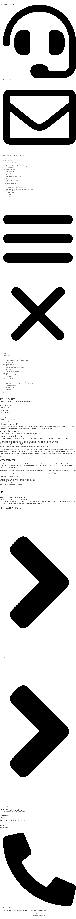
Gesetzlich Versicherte (12, 191)
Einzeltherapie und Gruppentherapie (16, 164)
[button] (38, 276)
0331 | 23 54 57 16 (10, 419)
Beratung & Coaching (9, 169)
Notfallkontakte (10, 167)
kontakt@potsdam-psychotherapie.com (15, 421)
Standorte (8, 182)
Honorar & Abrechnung (9, 184)
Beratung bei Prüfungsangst (13, 176)
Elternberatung (10, 171)
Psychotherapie (7, 160)
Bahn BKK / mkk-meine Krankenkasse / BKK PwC (19, 189)
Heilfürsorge (9, 185)
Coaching (8, 194)
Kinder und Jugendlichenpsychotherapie (17, 166)
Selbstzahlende (10, 192)
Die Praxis (5, 178)
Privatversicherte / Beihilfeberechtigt (16, 187)
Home (4, 158)
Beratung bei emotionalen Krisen (15, 173)
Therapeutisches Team (12, 180)
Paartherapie (9, 175)
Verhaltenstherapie (11, 162)
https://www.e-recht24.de (11, 476)
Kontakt (5, 198)
